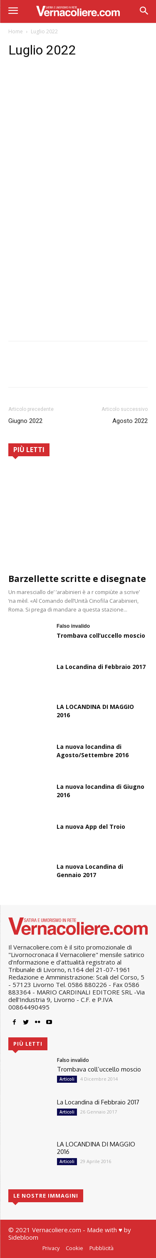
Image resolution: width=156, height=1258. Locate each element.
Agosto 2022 (130, 421)
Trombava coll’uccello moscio (101, 635)
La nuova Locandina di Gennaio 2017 (90, 871)
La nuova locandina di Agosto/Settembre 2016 (93, 751)
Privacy (50, 1248)
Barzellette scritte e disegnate (77, 578)
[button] (143, 11)
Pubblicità (101, 1248)
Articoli (66, 1079)
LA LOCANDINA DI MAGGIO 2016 (96, 1148)
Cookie (74, 1248)
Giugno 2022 (25, 421)
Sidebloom (23, 1237)
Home (15, 31)
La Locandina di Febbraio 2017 (101, 667)
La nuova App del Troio (91, 826)
